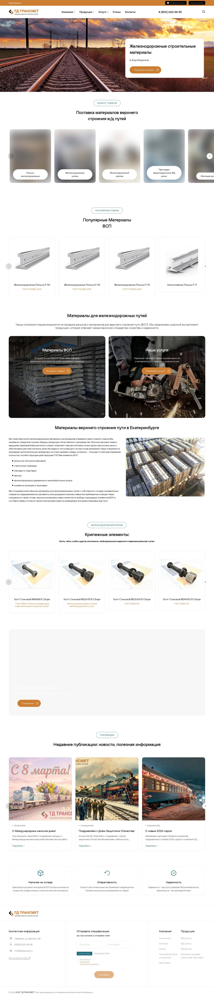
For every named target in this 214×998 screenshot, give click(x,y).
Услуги (103, 12)
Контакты (130, 12)
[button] (210, 156)
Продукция (86, 12)
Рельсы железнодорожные (30, 174)
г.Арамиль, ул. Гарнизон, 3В (27, 938)
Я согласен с (91, 961)
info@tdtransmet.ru (176, 3)
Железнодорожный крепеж (119, 174)
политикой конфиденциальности (89, 962)
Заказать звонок (197, 3)
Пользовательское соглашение (168, 956)
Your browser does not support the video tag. (107, 672)
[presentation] (123, 962)
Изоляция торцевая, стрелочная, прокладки (192, 956)
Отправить (104, 974)
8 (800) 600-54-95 (23, 944)
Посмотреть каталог (146, 70)
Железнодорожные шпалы (74, 174)
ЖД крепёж (186, 948)
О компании (165, 938)
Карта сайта (164, 962)
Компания (68, 12)
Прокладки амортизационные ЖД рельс (164, 172)
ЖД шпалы (186, 943)
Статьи (117, 12)
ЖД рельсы (186, 938)
